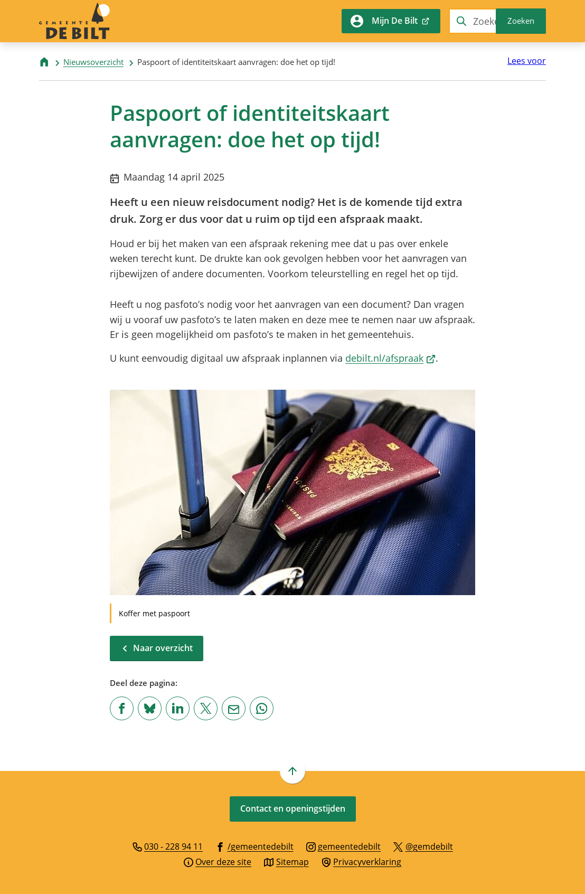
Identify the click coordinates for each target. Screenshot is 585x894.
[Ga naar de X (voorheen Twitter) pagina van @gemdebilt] (423, 846)
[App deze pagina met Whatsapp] (261, 708)
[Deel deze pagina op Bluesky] (150, 708)
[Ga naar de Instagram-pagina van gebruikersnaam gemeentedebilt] (343, 846)
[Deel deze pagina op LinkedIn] (178, 708)
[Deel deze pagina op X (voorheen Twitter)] (206, 708)
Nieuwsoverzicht (93, 62)
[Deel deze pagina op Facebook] (122, 708)
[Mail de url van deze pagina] (234, 708)
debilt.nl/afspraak (390, 358)
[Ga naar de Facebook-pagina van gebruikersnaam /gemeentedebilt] (254, 846)
